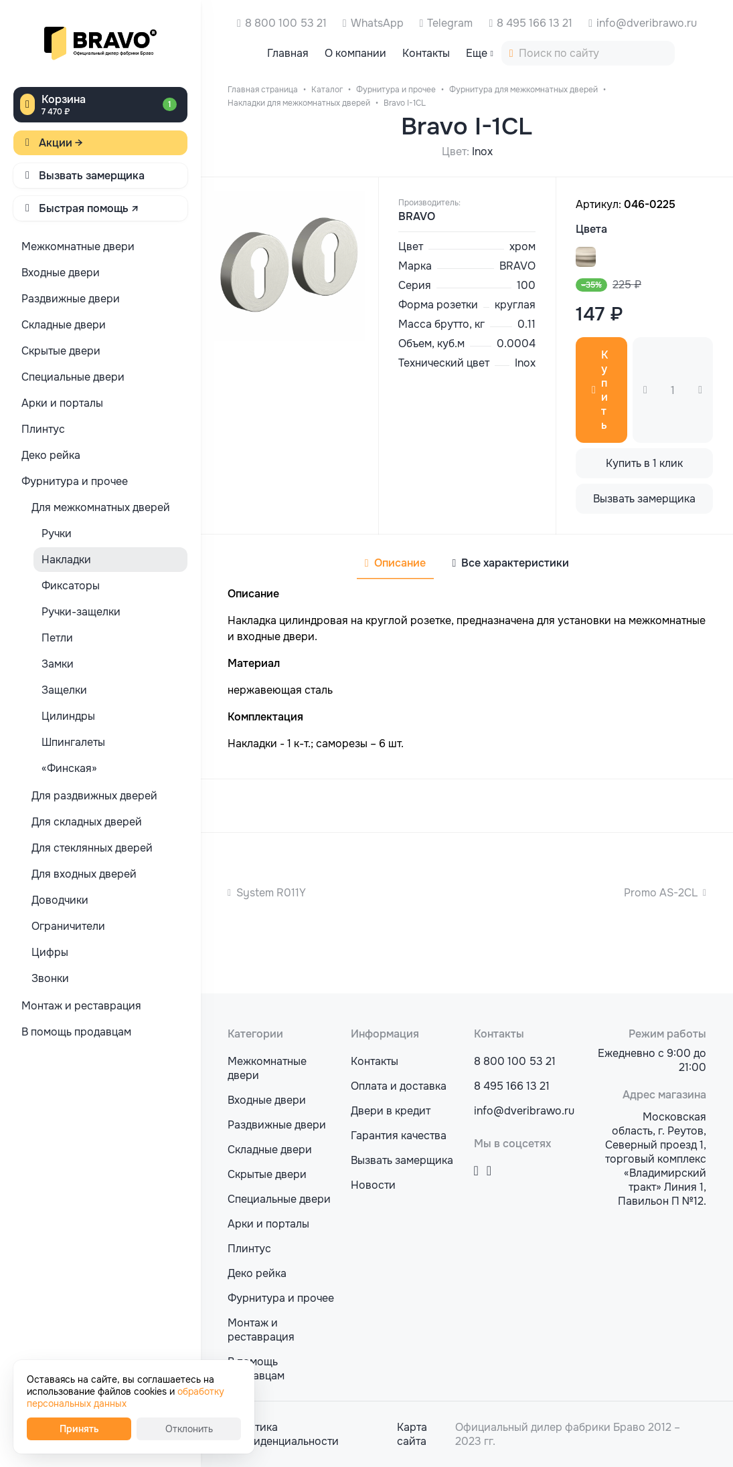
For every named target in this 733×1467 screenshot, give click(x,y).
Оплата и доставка (398, 1086)
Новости (373, 1185)
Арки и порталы (268, 1224)
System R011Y (271, 893)
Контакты (374, 1061)
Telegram (450, 23)
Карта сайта (412, 1434)
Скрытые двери (267, 1174)
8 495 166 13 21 (534, 23)
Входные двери (267, 1100)
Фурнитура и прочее (281, 1298)
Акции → (61, 143)
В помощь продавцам (256, 1369)
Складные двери (270, 1150)
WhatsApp (377, 23)
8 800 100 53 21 (286, 23)
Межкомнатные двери (267, 1068)
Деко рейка (257, 1273)
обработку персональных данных (125, 1397)
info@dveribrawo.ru (646, 23)
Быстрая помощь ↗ (89, 208)
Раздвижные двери (277, 1125)
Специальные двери (279, 1199)
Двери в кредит (390, 1111)
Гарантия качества (398, 1136)
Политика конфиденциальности (283, 1434)
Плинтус (249, 1249)
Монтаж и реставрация (261, 1330)
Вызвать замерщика (92, 176)
